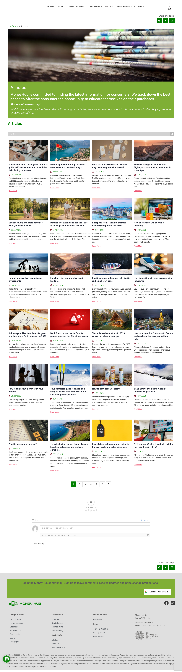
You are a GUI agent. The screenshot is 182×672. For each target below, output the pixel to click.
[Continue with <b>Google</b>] (157, 592)
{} (71, 535)
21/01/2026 (99, 230)
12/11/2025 (141, 396)
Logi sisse (145, 520)
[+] (74, 535)
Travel (71, 6)
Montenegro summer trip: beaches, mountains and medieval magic (67, 166)
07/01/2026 (141, 285)
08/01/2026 (99, 285)
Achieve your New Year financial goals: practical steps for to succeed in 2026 (28, 335)
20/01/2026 (141, 230)
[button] (51, 6)
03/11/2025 (99, 451)
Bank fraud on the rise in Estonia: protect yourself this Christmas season (69, 335)
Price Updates (124, 6)
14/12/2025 (58, 341)
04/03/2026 (16, 175)
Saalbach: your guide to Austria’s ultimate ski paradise (150, 390)
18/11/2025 (99, 393)
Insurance (51, 6)
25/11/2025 (16, 396)
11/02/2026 (58, 172)
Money (62, 6)
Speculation (95, 6)
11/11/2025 (16, 448)
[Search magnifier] (172, 134)
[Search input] (89, 134)
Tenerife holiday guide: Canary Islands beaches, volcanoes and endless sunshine (69, 447)
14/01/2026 (16, 285)
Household (81, 6)
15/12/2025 (16, 341)
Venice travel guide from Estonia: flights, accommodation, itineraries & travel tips (152, 167)
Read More (13, 191)
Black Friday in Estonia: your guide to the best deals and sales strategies (110, 445)
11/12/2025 (99, 341)
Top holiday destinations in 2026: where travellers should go (108, 335)
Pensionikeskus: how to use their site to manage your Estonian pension (69, 224)
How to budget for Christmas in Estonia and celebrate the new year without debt (153, 336)
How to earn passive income (106, 388)
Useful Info (109, 6)
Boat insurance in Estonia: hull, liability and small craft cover (111, 279)
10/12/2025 (141, 344)
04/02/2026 (141, 175)
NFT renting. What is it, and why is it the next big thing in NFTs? (153, 445)
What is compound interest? (23, 444)
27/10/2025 (141, 451)
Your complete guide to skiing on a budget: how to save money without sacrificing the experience (68, 391)
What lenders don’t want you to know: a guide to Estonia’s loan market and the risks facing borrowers (28, 167)
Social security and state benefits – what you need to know (26, 224)
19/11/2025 (58, 399)
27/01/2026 (58, 230)
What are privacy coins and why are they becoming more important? (109, 166)
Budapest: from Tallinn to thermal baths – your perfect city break (109, 224)
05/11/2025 (58, 454)
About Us (138, 6)
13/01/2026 (58, 285)
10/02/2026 (99, 172)
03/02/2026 (16, 230)
